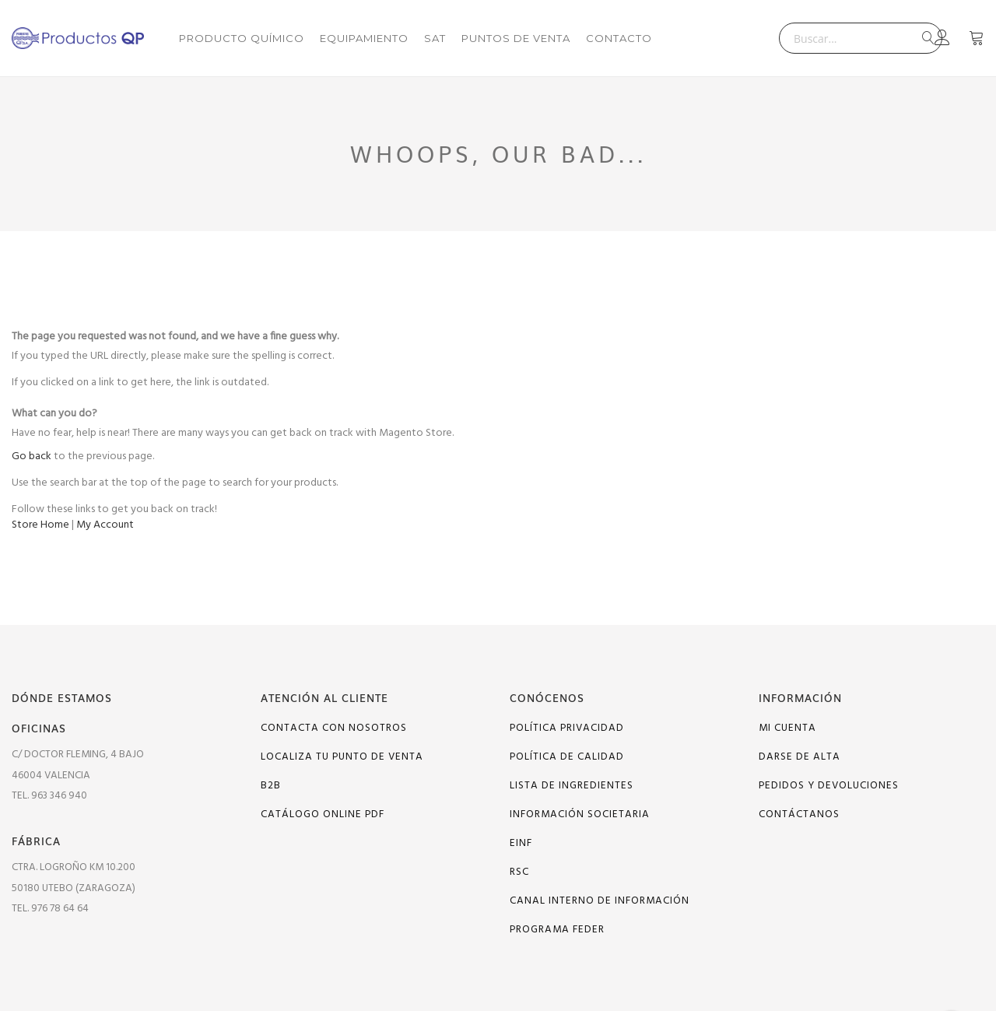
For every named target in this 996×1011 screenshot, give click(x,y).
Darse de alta (799, 757)
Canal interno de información (599, 901)
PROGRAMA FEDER (557, 929)
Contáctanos (799, 814)
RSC (519, 872)
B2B (271, 786)
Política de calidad (567, 757)
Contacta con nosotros (334, 728)
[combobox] (860, 38)
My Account (105, 525)
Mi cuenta (787, 728)
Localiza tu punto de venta (342, 757)
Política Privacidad (567, 728)
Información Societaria (580, 814)
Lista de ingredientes (571, 786)
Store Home (40, 525)
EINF (521, 843)
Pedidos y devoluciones (829, 786)
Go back (31, 456)
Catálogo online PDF (322, 814)
